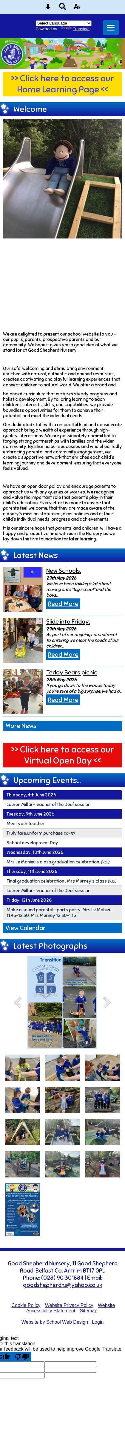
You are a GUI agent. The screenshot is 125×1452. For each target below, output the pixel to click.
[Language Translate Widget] (64, 23)
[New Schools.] (23, 589)
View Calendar (25, 928)
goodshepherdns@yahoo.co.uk (62, 1285)
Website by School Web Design (54, 1322)
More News (20, 726)
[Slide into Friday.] (23, 640)
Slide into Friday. (68, 621)
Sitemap (89, 1310)
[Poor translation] (21, 1356)
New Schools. (63, 571)
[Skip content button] (48, 8)
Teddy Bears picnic (71, 672)
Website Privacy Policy (69, 1305)
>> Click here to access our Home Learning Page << (62, 84)
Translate (75, 29)
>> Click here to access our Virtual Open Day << (62, 755)
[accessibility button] (77, 8)
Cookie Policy (26, 1305)
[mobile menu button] (111, 27)
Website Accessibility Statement (70, 1308)
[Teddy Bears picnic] (23, 691)
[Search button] (62, 8)
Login (98, 1322)
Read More (63, 604)
